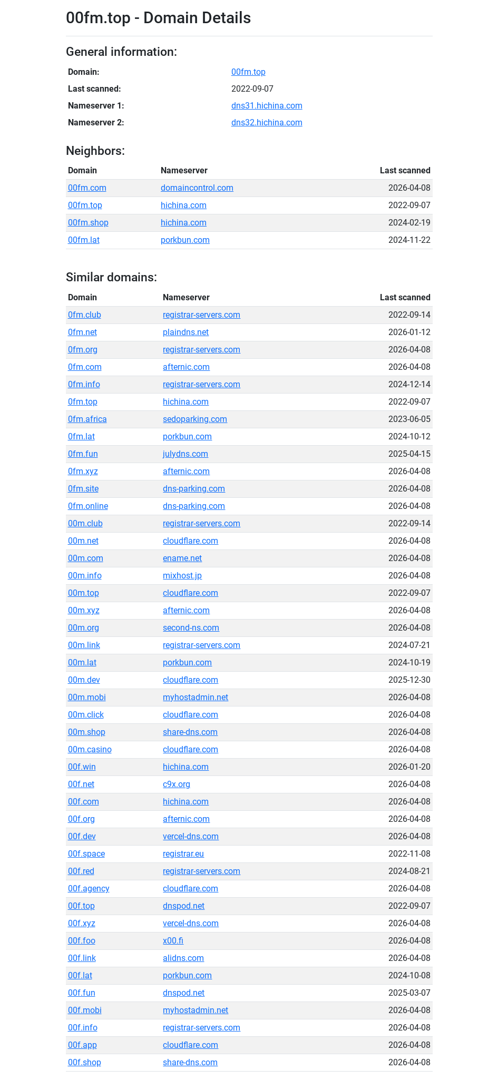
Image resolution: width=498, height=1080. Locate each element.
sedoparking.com (195, 419)
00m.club (85, 523)
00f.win (82, 767)
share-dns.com (190, 732)
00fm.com (87, 188)
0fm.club (84, 315)
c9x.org (176, 784)
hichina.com (184, 205)
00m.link (84, 645)
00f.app (82, 1045)
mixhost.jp (182, 576)
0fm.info (84, 384)
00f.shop (84, 1062)
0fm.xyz (83, 471)
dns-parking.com (194, 489)
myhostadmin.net (195, 697)
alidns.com (183, 958)
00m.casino (90, 749)
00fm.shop (88, 223)
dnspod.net (183, 906)
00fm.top (248, 72)
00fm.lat (84, 240)
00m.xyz (84, 610)
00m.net (83, 541)
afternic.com (186, 367)
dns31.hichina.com (266, 106)
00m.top (83, 593)
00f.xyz (81, 923)
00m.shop (86, 732)
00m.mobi (87, 697)
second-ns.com (191, 628)
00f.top (81, 906)
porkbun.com (185, 240)
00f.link (82, 958)
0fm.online (88, 506)
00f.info (82, 1028)
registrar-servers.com (201, 315)
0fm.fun (83, 454)
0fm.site (83, 489)
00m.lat (82, 662)
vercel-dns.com (191, 836)
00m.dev (84, 680)
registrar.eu (183, 854)
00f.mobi (85, 1010)
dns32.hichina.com (266, 122)
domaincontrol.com (197, 188)
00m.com (85, 558)
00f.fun (81, 993)
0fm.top (82, 402)
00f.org (81, 819)
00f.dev (82, 836)
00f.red (81, 871)
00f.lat (80, 975)
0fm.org (82, 350)
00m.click (86, 715)
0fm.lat (81, 436)
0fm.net (82, 332)
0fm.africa (87, 419)
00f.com (83, 802)
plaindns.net (186, 332)
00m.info (85, 576)
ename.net (182, 558)
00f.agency (89, 888)
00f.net (81, 784)
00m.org (83, 628)
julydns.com (185, 454)
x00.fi (173, 941)
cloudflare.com (190, 541)
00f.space (86, 854)
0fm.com (85, 367)
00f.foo (81, 941)
